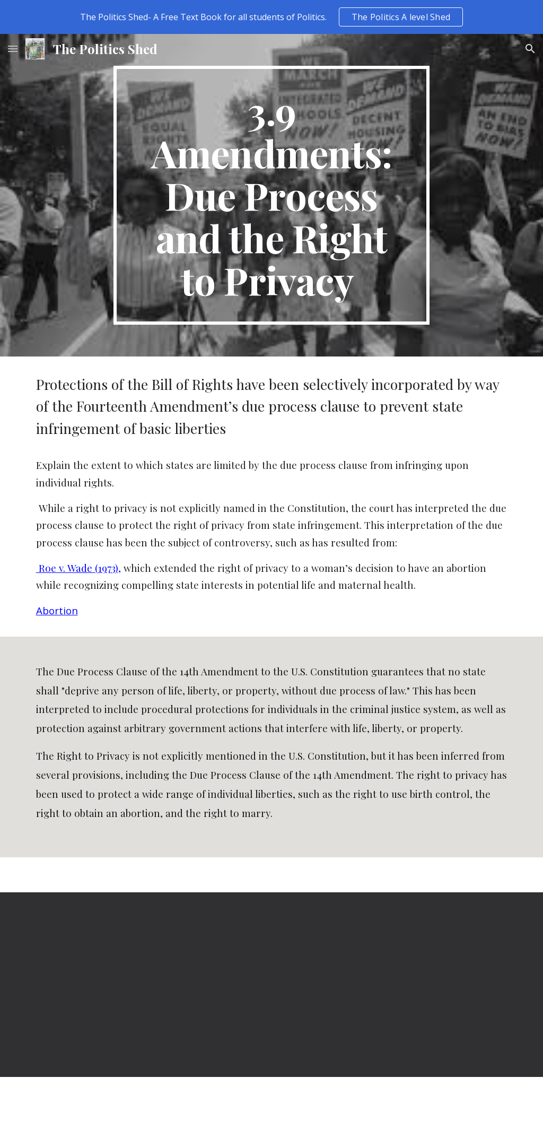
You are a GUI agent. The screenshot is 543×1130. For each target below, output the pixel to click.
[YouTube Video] (149, 984)
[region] (271, 17)
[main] (271, 195)
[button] (12, 48)
